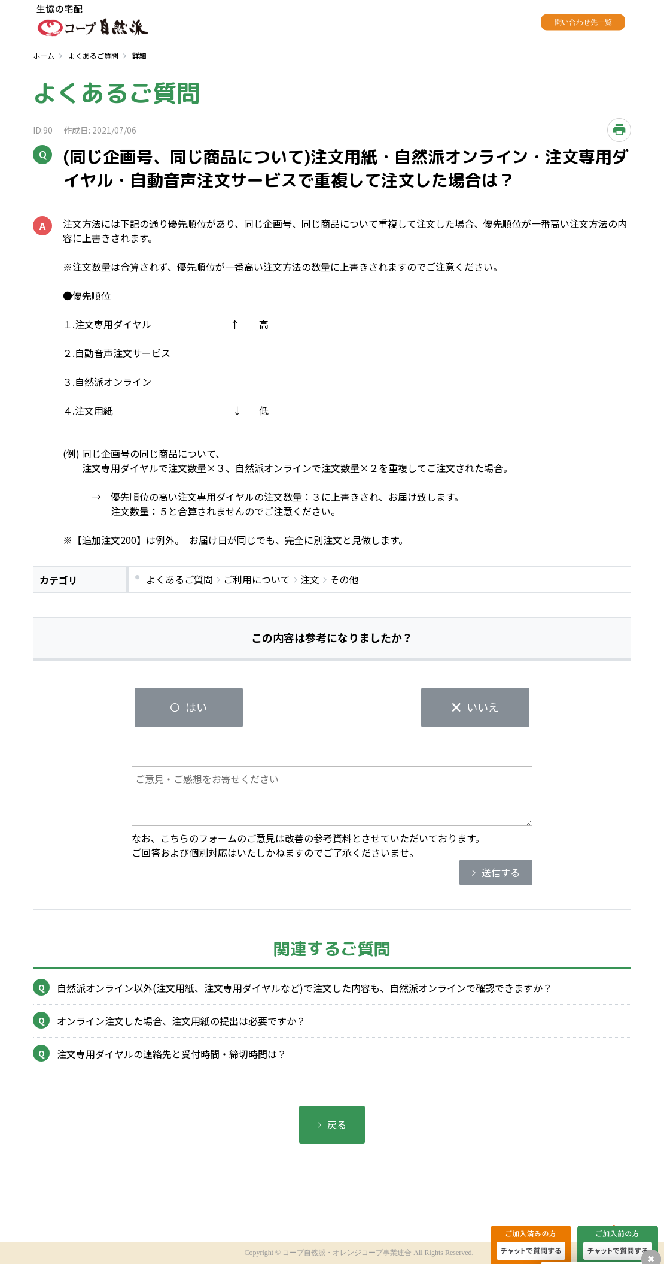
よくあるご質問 (93, 55)
